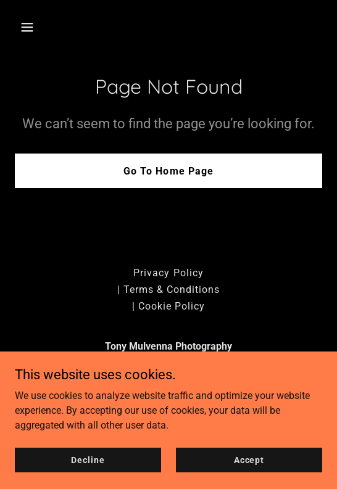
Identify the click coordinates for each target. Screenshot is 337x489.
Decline (87, 477)
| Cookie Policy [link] (168, 306)
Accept (249, 477)
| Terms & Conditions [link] (168, 289)
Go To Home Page (168, 171)
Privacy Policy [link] (168, 273)
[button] (38, 27)
